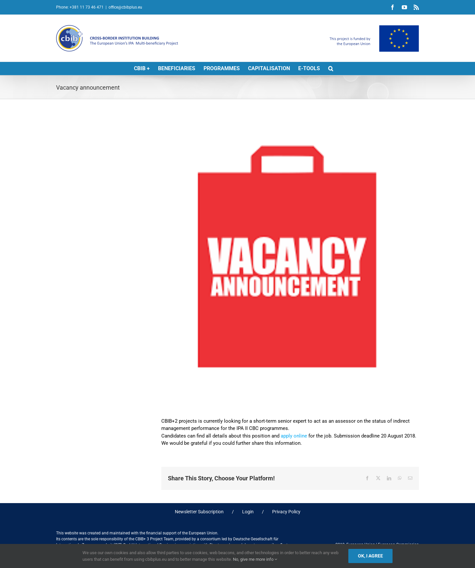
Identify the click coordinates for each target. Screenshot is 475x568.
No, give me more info (255, 559)
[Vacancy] (290, 262)
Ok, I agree (370, 555)
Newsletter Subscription (199, 511)
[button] (330, 68)
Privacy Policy (286, 511)
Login (248, 511)
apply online (294, 436)
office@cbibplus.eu (125, 7)
